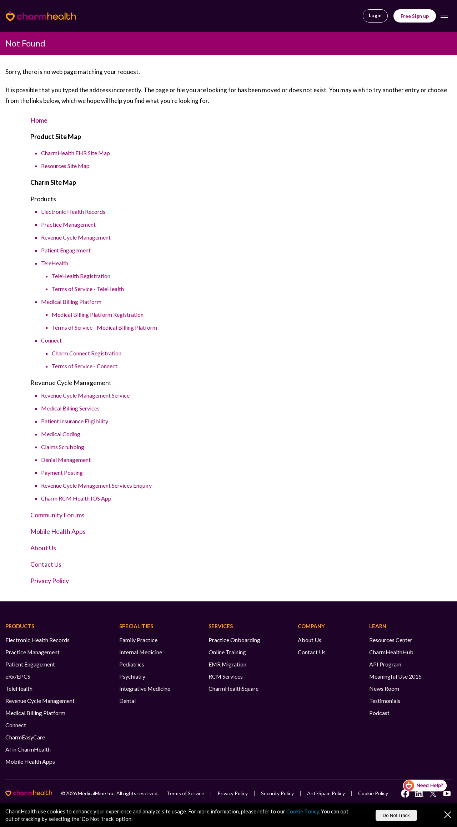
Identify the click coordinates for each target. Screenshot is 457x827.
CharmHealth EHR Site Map (75, 152)
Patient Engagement (66, 250)
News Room (384, 688)
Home (38, 120)
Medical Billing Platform (71, 301)
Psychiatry (132, 676)
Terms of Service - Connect (84, 366)
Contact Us (45, 564)
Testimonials (384, 700)
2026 (71, 793)
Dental (127, 700)
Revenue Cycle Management (76, 237)
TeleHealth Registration (81, 275)
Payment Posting (62, 472)
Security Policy (277, 793)
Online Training (227, 652)
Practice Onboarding (234, 639)
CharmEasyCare (25, 737)
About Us (43, 548)
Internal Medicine (140, 652)
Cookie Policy (373, 793)
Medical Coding (60, 433)
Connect (51, 340)
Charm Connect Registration (86, 353)
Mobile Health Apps (58, 531)
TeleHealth (54, 263)
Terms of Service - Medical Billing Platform (104, 327)
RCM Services (226, 676)
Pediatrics (131, 664)
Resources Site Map (65, 165)
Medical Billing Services (70, 408)
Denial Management (66, 459)
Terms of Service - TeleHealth (88, 288)
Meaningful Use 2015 (395, 676)
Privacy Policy (49, 581)
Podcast (379, 712)
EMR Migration (227, 664)
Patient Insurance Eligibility (74, 421)
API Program (385, 664)
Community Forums (57, 515)
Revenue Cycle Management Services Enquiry (96, 485)
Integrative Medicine (144, 688)
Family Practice (138, 639)
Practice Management (68, 224)
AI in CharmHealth (28, 749)
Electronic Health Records (73, 211)
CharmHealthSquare (233, 688)
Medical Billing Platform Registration (98, 314)
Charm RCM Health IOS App (76, 498)
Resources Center (390, 639)
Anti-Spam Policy (326, 793)
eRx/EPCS (17, 676)
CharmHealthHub (391, 652)
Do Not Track (396, 815)
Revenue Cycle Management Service (85, 395)
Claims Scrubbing (62, 446)
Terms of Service (185, 793)
